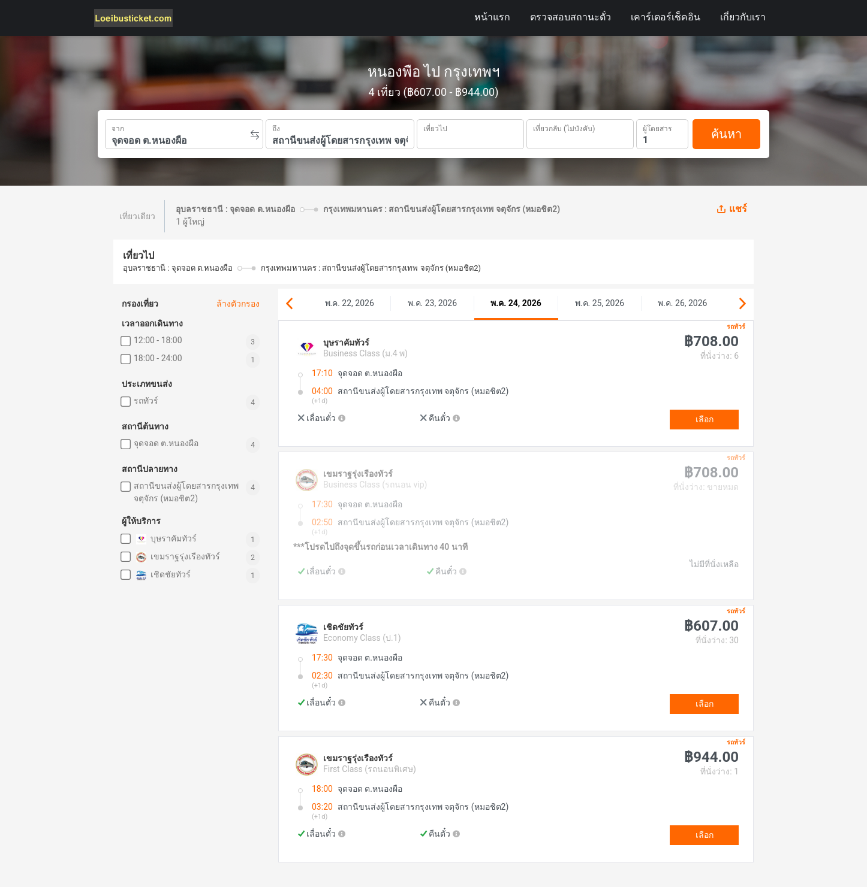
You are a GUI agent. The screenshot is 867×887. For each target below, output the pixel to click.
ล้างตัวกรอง (238, 303)
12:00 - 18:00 (158, 340)
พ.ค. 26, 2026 (682, 303)
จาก (118, 128)
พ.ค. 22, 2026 (349, 303)
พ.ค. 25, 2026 (599, 303)
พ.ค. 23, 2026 (432, 303)
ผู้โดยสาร (657, 127)
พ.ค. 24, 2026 (515, 303)
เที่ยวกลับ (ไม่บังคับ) (564, 127)
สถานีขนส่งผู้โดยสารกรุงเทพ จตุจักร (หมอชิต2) (186, 492)
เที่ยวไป (435, 128)
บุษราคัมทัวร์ (165, 539)
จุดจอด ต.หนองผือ (166, 443)
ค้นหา (726, 134)
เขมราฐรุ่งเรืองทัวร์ (177, 557)
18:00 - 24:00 (158, 358)
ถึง (276, 128)
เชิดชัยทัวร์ (162, 575)
